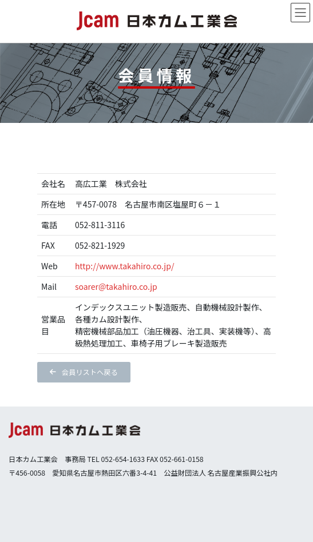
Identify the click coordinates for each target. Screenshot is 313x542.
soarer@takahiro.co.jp (116, 286)
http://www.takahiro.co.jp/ (125, 266)
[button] (83, 372)
